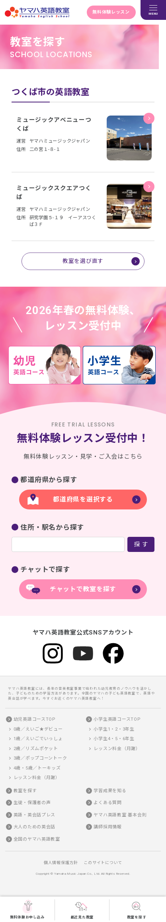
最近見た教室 (82, 909)
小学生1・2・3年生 (114, 728)
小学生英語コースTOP (117, 719)
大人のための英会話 (35, 826)
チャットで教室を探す (83, 588)
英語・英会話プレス (35, 814)
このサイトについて (103, 862)
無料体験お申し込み (27, 909)
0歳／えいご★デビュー (38, 728)
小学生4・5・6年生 (114, 738)
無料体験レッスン (111, 12)
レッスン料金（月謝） (37, 777)
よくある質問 (107, 802)
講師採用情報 (107, 826)
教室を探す (136, 909)
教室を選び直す (83, 260)
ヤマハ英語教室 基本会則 (120, 814)
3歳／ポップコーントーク (40, 758)
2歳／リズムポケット (36, 748)
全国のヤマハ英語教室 (37, 838)
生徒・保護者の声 (32, 802)
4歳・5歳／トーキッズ (37, 767)
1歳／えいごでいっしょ (38, 738)
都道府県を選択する (83, 499)
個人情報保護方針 (61, 862)
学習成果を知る (110, 790)
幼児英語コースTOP (35, 719)
